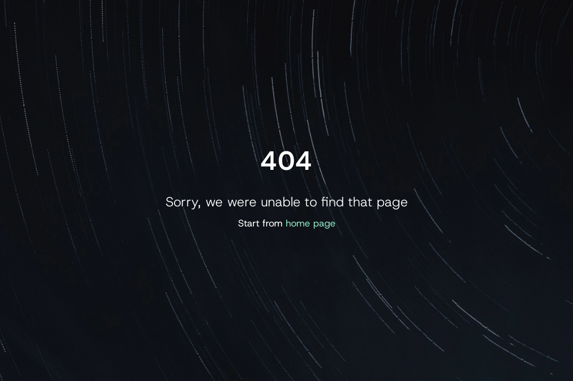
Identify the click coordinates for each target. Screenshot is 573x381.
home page (310, 223)
